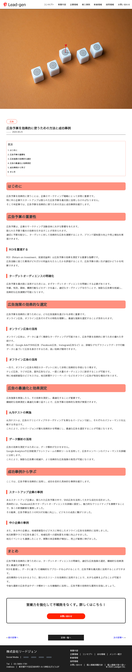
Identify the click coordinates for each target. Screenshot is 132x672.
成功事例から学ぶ (17, 167)
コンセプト (49, 4)
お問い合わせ (124, 4)
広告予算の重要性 (17, 154)
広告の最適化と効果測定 (20, 163)
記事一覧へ (66, 637)
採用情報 (110, 4)
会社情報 (101, 654)
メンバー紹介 (116, 654)
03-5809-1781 (20, 663)
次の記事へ (119, 637)
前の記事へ (13, 637)
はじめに (13, 150)
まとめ (13, 171)
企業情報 (74, 4)
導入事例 (86, 4)
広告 (12, 121)
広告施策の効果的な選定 (20, 158)
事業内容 (62, 4)
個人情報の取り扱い (116, 664)
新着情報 (98, 4)
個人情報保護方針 (95, 664)
